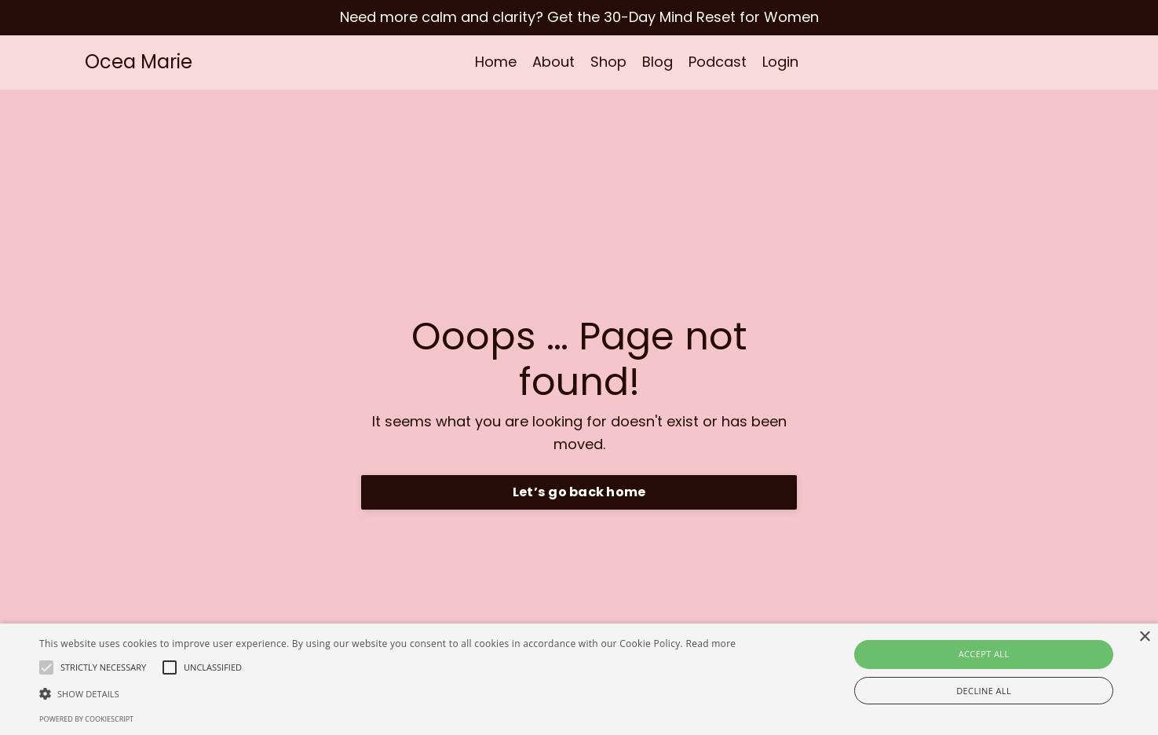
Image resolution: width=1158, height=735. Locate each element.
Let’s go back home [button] (579, 492)
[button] (387, 693)
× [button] (1144, 637)
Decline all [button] (983, 691)
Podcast (718, 61)
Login (780, 61)
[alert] (579, 679)
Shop (608, 61)
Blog (657, 61)
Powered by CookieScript (86, 719)
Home (496, 61)
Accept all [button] (984, 654)
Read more (710, 643)
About (553, 61)
